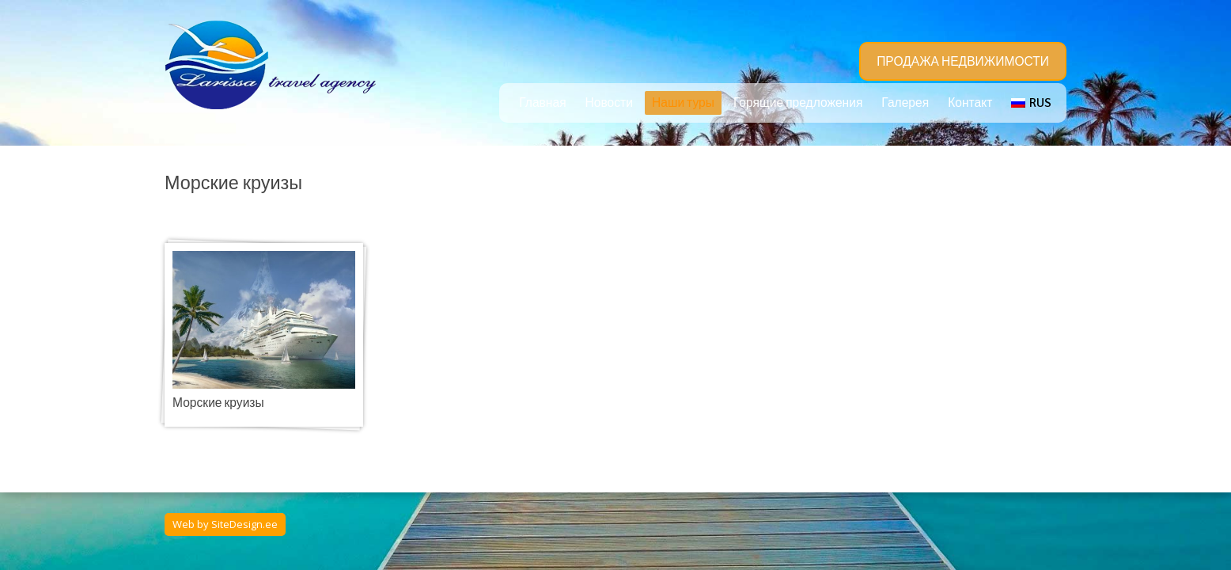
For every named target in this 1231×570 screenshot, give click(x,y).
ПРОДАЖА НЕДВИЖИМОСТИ (963, 62)
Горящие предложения (797, 103)
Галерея (905, 103)
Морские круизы (218, 403)
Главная (542, 103)
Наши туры (683, 103)
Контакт (970, 103)
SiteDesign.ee (244, 524)
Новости (609, 103)
